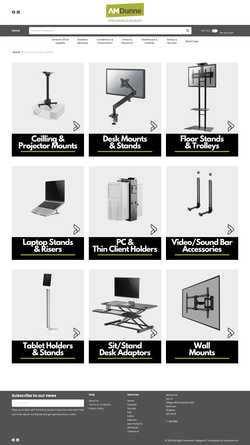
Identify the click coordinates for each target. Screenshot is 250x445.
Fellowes (132, 420)
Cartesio (132, 404)
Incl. (205, 30)
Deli (129, 412)
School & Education (127, 41)
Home (16, 30)
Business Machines (82, 41)
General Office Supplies (60, 41)
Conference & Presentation (105, 41)
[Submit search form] (187, 31)
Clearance (133, 431)
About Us (94, 400)
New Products (135, 423)
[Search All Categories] (110, 30)
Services (133, 394)
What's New (192, 41)
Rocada (131, 408)
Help (92, 394)
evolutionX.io (231, 440)
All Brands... (133, 427)
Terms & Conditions (100, 404)
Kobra (130, 416)
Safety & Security (172, 41)
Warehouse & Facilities (150, 41)
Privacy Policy (96, 408)
